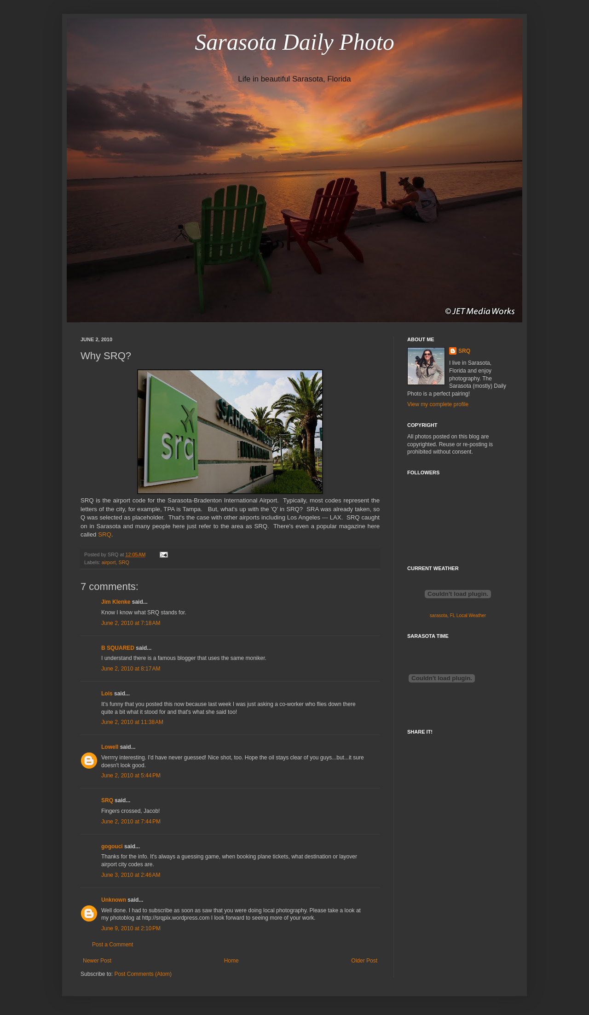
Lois (107, 693)
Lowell (109, 747)
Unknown (113, 900)
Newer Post (97, 960)
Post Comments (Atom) (143, 974)
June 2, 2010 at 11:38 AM (132, 722)
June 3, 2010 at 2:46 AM (130, 875)
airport (109, 562)
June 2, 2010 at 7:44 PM (131, 821)
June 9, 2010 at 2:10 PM (131, 928)
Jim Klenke (115, 602)
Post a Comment (112, 944)
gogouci (112, 846)
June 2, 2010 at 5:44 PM (131, 775)
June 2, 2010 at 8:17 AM (130, 668)
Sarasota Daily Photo (294, 42)
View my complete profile (437, 404)
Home (231, 960)
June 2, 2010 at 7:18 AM (130, 623)
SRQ (104, 534)
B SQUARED (117, 648)
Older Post (364, 960)
